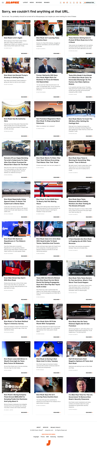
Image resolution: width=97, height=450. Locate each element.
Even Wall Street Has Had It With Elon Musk (14, 279)
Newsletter (89, 2)
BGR (47, 436)
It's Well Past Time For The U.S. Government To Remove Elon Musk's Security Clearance (81, 397)
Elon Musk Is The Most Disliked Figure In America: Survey (16, 322)
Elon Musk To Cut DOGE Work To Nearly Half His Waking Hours (47, 201)
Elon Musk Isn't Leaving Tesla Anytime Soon (47, 39)
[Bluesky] (64, 2)
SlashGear (60, 436)
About (39, 427)
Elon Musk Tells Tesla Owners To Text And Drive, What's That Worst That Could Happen (80, 280)
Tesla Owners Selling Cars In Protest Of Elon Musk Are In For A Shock (81, 40)
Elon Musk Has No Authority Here (14, 120)
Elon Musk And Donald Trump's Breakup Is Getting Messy (16, 76)
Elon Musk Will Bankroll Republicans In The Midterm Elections (14, 241)
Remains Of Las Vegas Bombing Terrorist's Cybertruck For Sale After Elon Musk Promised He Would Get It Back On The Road (16, 161)
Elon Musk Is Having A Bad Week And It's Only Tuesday (47, 360)
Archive (45, 427)
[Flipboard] (67, 2)
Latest (25, 2)
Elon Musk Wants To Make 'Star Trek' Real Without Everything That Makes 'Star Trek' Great (48, 160)
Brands (46, 2)
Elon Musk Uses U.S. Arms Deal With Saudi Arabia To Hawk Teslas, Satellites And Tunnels (48, 241)
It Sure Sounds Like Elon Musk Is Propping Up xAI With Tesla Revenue (80, 241)
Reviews (39, 2)
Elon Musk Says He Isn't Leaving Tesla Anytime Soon (47, 396)
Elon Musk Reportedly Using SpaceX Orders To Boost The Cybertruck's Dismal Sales (15, 201)
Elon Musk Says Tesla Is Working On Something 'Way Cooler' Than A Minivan (79, 160)
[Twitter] (70, 2)
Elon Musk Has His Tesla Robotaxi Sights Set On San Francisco (79, 324)
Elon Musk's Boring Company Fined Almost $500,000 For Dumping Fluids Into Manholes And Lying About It (15, 398)
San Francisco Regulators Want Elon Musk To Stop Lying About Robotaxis (48, 121)
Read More (24, 53)
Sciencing (53, 436)
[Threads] (74, 2)
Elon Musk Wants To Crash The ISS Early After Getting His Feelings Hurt (80, 121)
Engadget (36, 436)
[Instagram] (77, 2)
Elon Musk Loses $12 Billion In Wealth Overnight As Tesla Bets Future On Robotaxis (15, 361)
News (32, 2)
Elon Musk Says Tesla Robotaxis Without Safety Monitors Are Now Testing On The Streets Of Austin (80, 202)
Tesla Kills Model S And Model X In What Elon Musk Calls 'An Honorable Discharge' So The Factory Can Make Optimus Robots (80, 79)
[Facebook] (60, 2)
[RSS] (80, 2)
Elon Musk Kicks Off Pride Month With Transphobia (46, 322)
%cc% (28, 21)
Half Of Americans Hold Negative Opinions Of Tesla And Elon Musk (81, 361)
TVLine (43, 436)
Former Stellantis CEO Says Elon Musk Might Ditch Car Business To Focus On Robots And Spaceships (47, 78)
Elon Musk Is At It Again (13, 38)
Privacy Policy (55, 427)
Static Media (38, 430)
